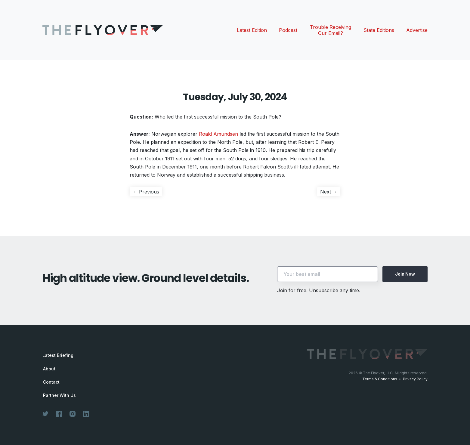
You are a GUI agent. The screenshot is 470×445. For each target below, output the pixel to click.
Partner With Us (59, 395)
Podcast (288, 30)
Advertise (417, 30)
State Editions (378, 30)
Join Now (405, 274)
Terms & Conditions (379, 379)
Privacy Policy (415, 379)
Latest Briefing (57, 355)
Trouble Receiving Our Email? (330, 30)
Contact (51, 382)
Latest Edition (252, 30)
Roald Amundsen (218, 134)
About (49, 368)
